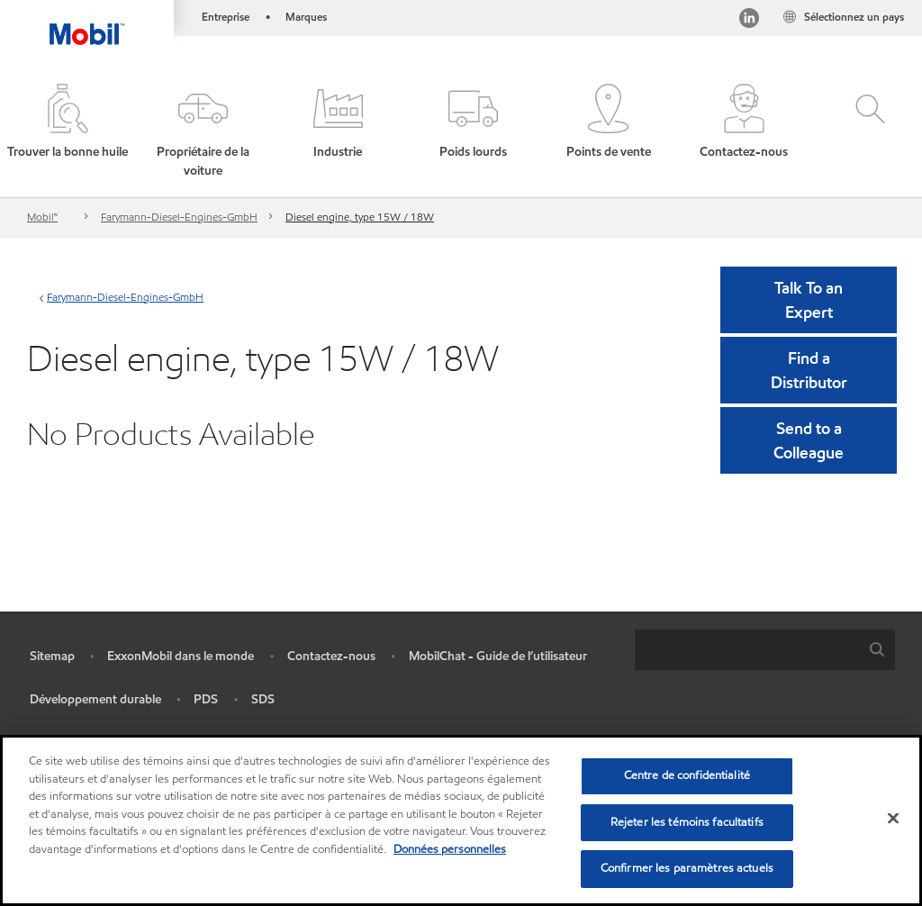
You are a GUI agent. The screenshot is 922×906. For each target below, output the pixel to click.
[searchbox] (747, 650)
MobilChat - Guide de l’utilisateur (498, 656)
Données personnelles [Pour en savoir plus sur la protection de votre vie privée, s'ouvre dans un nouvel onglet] (449, 849)
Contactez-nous (331, 656)
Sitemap (52, 656)
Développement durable (95, 699)
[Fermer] (893, 818)
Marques (306, 16)
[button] (202, 132)
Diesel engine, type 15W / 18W (359, 216)
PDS (206, 699)
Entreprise (225, 16)
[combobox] (765, 650)
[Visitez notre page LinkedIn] (749, 20)
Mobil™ (42, 216)
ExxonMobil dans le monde (180, 656)
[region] (461, 820)
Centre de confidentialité (687, 775)
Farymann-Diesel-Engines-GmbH (179, 216)
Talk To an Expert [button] (808, 299)
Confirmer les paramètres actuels (687, 868)
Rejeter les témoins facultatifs (687, 822)
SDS (263, 699)
